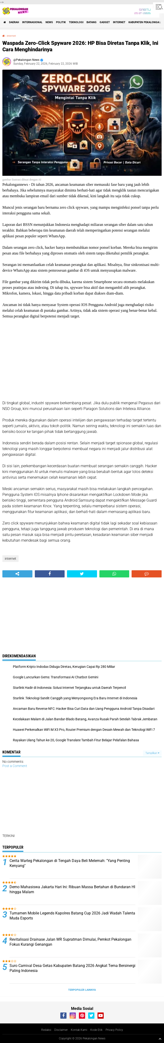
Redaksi (46, 1030)
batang (92, 22)
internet (119, 22)
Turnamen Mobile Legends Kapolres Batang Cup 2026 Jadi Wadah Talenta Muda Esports (72, 915)
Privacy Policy (114, 1030)
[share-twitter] (82, 573)
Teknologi (76, 22)
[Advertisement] (82, 359)
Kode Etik (96, 1030)
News (49, 22)
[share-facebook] (50, 573)
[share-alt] (17, 573)
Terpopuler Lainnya (82, 989)
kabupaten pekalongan (144, 22)
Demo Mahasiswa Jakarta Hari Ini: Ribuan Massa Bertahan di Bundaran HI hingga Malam (72, 889)
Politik (61, 22)
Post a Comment (14, 766)
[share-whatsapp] (114, 573)
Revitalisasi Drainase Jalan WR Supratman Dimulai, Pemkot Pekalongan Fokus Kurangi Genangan (70, 942)
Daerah (14, 22)
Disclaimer (61, 1030)
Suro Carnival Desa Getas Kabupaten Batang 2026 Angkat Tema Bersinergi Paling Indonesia (72, 968)
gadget (105, 22)
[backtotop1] (160, 1038)
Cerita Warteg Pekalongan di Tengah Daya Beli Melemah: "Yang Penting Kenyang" (70, 863)
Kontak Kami (79, 1030)
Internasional (32, 22)
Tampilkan (152, 753)
